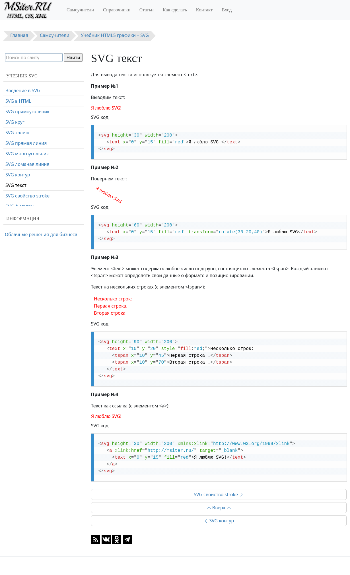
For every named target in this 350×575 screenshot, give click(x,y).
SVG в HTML (18, 101)
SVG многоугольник (27, 154)
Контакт (204, 10)
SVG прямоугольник (27, 111)
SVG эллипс (17, 132)
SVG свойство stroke (219, 494)
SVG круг (14, 122)
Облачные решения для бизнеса (41, 234)
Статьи (146, 10)
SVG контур (218, 521)
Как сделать (174, 10)
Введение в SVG (22, 90)
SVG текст (15, 185)
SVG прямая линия (26, 143)
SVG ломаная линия (27, 164)
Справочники (117, 10)
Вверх (219, 507)
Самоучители (80, 10)
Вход (227, 10)
